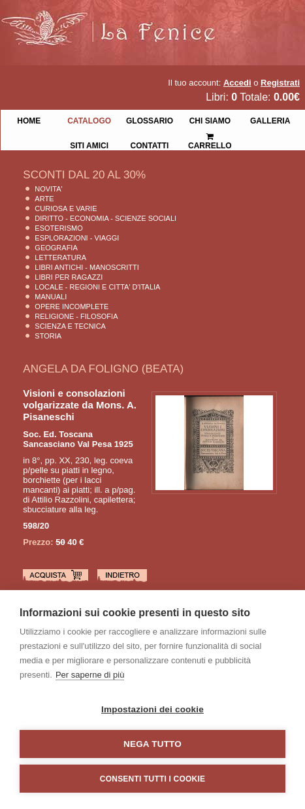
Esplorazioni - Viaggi (77, 238)
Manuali (51, 297)
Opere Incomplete (71, 306)
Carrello (210, 136)
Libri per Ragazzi (69, 277)
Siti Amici (89, 144)
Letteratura (60, 257)
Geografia (56, 248)
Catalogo (89, 119)
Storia (48, 336)
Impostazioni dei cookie (152, 709)
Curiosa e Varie (66, 208)
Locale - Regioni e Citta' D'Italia (97, 287)
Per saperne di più (90, 675)
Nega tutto (152, 744)
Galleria (270, 119)
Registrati (280, 83)
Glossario (149, 119)
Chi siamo (210, 119)
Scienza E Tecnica (70, 326)
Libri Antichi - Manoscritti (87, 267)
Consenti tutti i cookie (152, 779)
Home (28, 119)
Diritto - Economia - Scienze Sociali (105, 218)
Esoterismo (58, 228)
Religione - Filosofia (76, 316)
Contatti (150, 144)
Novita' (48, 189)
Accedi (237, 83)
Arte (44, 199)
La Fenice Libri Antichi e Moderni (114, 19)
